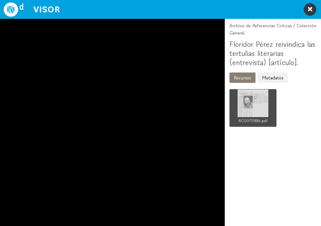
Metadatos (272, 78)
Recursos (242, 78)
